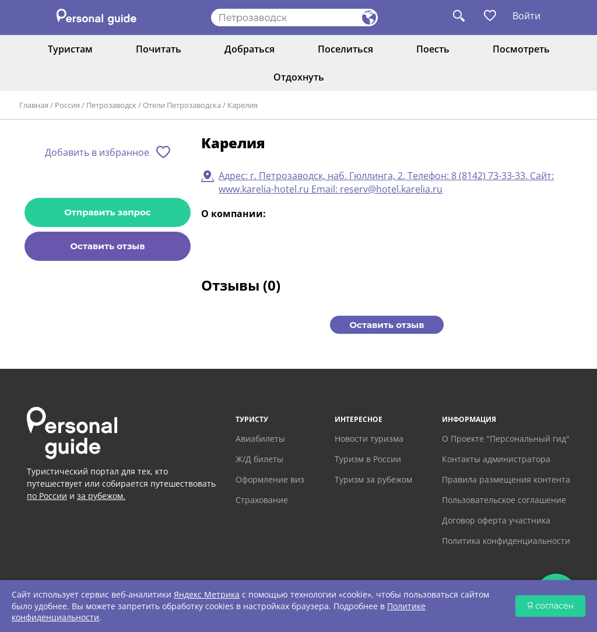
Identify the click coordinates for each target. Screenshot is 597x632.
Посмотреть (521, 49)
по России (47, 495)
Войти (526, 15)
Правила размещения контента (506, 479)
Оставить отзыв (107, 246)
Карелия (242, 105)
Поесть (432, 49)
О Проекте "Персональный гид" (506, 438)
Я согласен (550, 605)
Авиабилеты (260, 438)
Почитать (158, 49)
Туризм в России (368, 459)
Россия (67, 105)
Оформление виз (270, 479)
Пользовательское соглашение (504, 499)
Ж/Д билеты (259, 459)
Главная (33, 105)
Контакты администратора (496, 459)
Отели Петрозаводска (182, 105)
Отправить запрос (107, 212)
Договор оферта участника (496, 520)
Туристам (70, 49)
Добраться (249, 49)
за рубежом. (101, 495)
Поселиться (345, 49)
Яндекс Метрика (207, 594)
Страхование (262, 499)
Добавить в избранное (97, 152)
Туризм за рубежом (373, 479)
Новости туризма (369, 438)
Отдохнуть (298, 77)
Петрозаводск (111, 105)
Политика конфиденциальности (506, 540)
